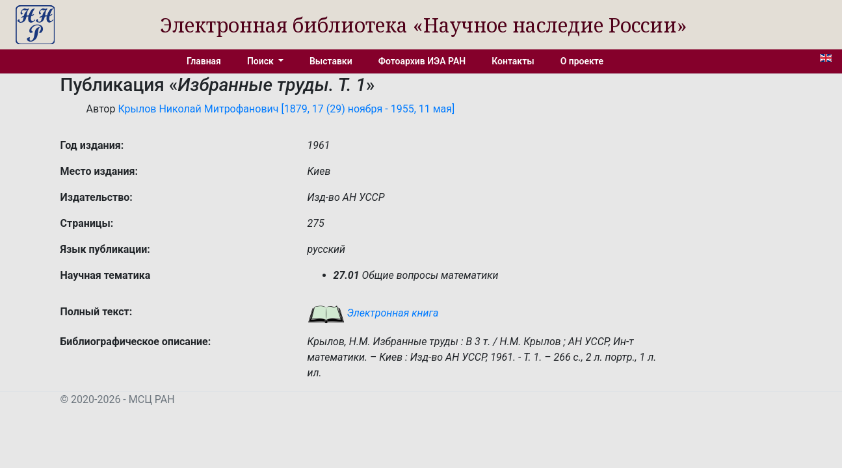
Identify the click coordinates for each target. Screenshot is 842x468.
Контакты (513, 61)
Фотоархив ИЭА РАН (422, 61)
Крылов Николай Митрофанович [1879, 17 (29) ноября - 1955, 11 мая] (286, 109)
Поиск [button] (261, 61)
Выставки (330, 61)
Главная (204, 61)
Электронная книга (373, 313)
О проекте (581, 61)
